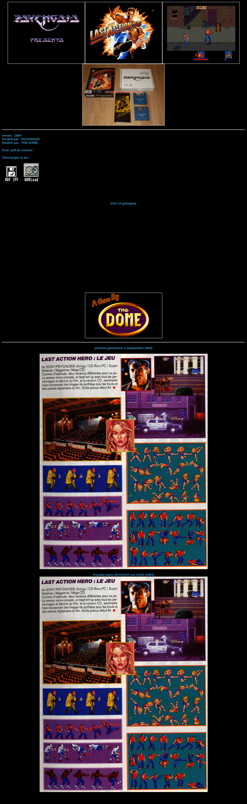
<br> (123, 246)
